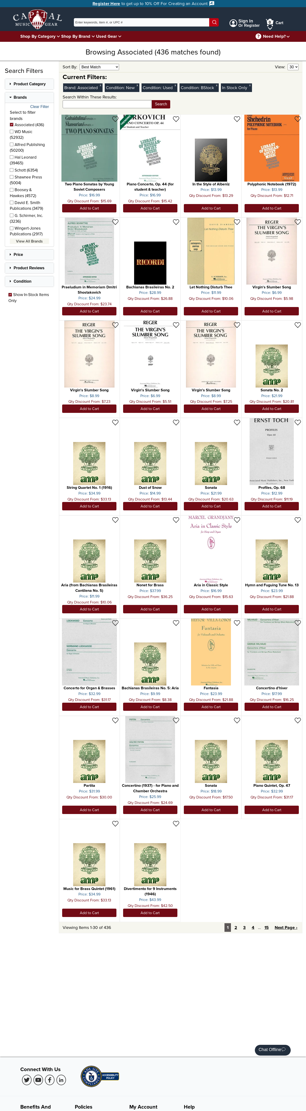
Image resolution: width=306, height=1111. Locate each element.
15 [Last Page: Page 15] (266, 927)
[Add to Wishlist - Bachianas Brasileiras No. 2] (176, 222)
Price (18, 255)
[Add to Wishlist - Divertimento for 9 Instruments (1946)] (176, 823)
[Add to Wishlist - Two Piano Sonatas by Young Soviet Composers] (115, 119)
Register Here (106, 3)
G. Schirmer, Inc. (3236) (26, 218)
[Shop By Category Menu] (58, 36)
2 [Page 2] (236, 927)
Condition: (116, 88)
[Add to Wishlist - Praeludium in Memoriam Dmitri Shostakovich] (115, 222)
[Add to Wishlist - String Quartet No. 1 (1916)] (115, 422)
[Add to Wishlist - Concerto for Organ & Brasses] (115, 623)
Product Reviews (29, 268)
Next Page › (286, 927)
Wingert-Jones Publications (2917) (26, 231)
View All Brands (29, 241)
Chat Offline (272, 1050)
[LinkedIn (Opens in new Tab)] (61, 1080)
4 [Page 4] (253, 927)
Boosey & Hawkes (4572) (23, 192)
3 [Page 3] (244, 927)
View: (280, 67)
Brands (20, 97)
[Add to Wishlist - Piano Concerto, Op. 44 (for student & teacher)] (176, 119)
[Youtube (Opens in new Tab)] (38, 1080)
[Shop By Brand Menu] (93, 36)
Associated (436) (27, 125)
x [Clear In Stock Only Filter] (250, 85)
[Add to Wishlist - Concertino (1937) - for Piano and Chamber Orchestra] (176, 720)
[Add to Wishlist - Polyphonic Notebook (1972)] (298, 119)
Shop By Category (37, 36)
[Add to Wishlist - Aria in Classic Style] (237, 520)
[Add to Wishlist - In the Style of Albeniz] (237, 119)
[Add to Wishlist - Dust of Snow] (176, 422)
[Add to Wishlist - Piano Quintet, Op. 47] (298, 720)
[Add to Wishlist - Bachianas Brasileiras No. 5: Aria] (176, 623)
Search (161, 104)
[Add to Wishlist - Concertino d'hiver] (298, 623)
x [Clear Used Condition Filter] (175, 85)
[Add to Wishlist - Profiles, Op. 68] (298, 422)
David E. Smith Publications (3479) (26, 205)
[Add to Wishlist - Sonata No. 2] (298, 325)
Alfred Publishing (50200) (27, 147)
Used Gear (106, 36)
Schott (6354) (24, 170)
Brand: (70, 88)
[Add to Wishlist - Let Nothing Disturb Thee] (237, 222)
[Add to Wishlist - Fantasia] (237, 623)
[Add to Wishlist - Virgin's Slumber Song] (298, 222)
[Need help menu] (288, 36)
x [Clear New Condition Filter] (137, 85)
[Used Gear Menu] (120, 36)
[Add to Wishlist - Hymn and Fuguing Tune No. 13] (298, 520)
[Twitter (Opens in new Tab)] (27, 1080)
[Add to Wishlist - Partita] (115, 720)
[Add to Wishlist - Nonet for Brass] (176, 520)
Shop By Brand (75, 36)
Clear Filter (39, 107)
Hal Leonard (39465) (23, 160)
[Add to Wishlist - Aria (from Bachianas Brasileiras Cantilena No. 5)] (115, 520)
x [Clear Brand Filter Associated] (100, 85)
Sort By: (70, 67)
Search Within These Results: (90, 97)
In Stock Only (234, 88)
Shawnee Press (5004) (26, 180)
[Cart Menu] (270, 27)
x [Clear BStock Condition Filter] (216, 85)
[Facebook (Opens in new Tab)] (50, 1080)
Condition (23, 281)
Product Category (30, 84)
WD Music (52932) (21, 134)
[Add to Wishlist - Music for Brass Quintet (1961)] (115, 823)
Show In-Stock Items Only (28, 297)
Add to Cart (89, 208)
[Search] (214, 22)
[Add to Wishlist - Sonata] (237, 422)
